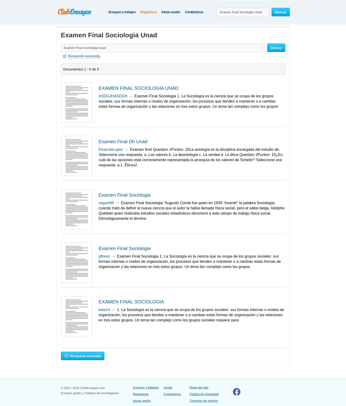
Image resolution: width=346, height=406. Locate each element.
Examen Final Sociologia (125, 195)
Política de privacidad (204, 394)
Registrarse (148, 12)
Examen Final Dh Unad (123, 141)
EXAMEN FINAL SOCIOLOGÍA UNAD (139, 88)
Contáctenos (194, 12)
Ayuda (167, 387)
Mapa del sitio (198, 387)
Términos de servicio (203, 400)
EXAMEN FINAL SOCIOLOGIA (131, 301)
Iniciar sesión (171, 12)
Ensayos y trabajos (122, 12)
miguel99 (106, 203)
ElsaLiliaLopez (111, 149)
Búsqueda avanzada (82, 356)
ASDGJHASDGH (113, 96)
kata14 (104, 310)
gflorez (104, 256)
